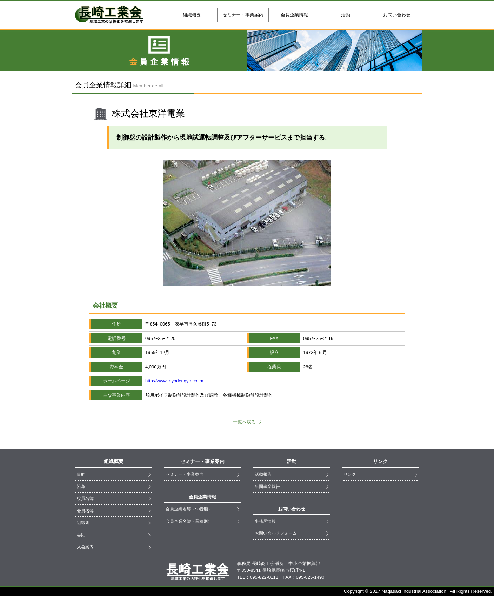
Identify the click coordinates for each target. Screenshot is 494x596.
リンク (349, 474)
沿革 (81, 486)
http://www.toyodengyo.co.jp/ (174, 380)
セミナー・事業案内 (242, 15)
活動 (345, 15)
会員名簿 (85, 510)
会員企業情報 (294, 15)
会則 (81, 535)
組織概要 (192, 15)
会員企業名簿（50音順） (189, 509)
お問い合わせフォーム (276, 533)
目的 (81, 474)
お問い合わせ (396, 15)
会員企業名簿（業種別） (189, 521)
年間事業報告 (267, 486)
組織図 (83, 522)
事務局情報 (265, 521)
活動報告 (263, 474)
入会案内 (85, 546)
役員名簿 (85, 498)
